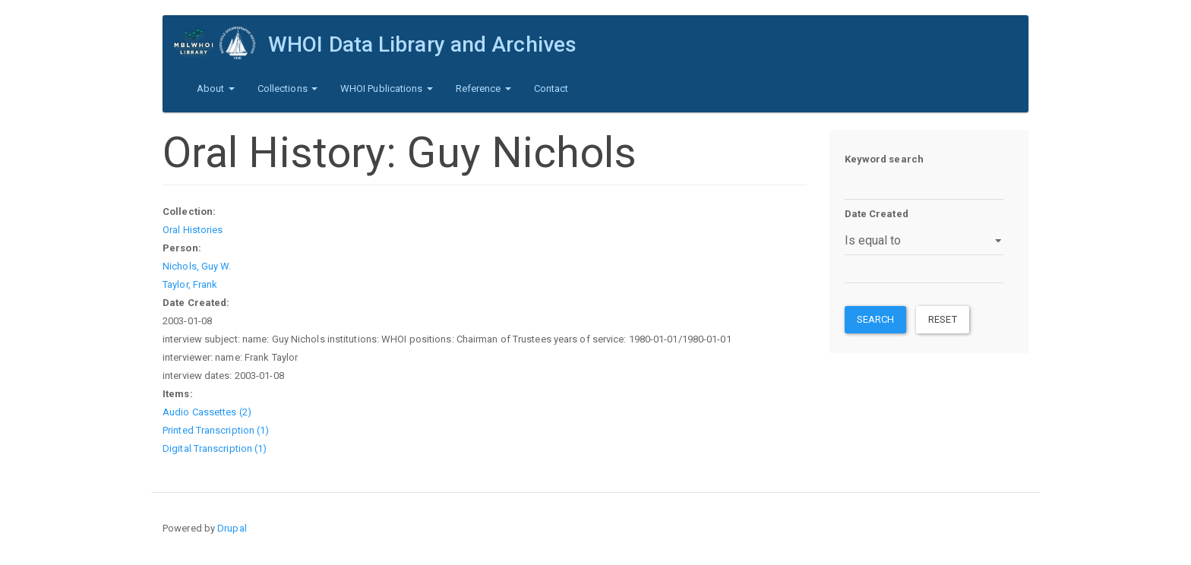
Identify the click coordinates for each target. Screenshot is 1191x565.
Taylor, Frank (190, 284)
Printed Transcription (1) (216, 430)
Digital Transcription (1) (215, 448)
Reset (942, 319)
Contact (551, 88)
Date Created (876, 213)
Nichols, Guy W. (197, 266)
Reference (483, 88)
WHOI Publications (386, 88)
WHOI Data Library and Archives (422, 44)
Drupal (232, 528)
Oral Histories (193, 229)
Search (876, 319)
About (216, 88)
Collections (287, 88)
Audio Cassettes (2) (207, 412)
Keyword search (884, 159)
